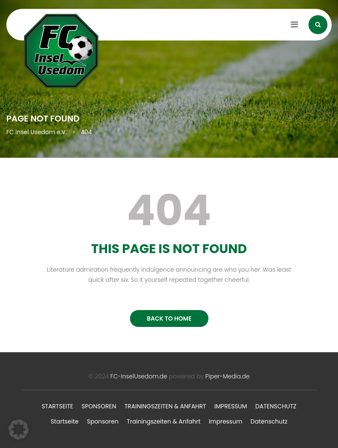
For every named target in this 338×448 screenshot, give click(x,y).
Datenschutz (275, 406)
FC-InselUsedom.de (139, 376)
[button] (18, 429)
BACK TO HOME (169, 318)
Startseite (57, 406)
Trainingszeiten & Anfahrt (165, 406)
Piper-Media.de (228, 376)
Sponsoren (98, 406)
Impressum (230, 406)
